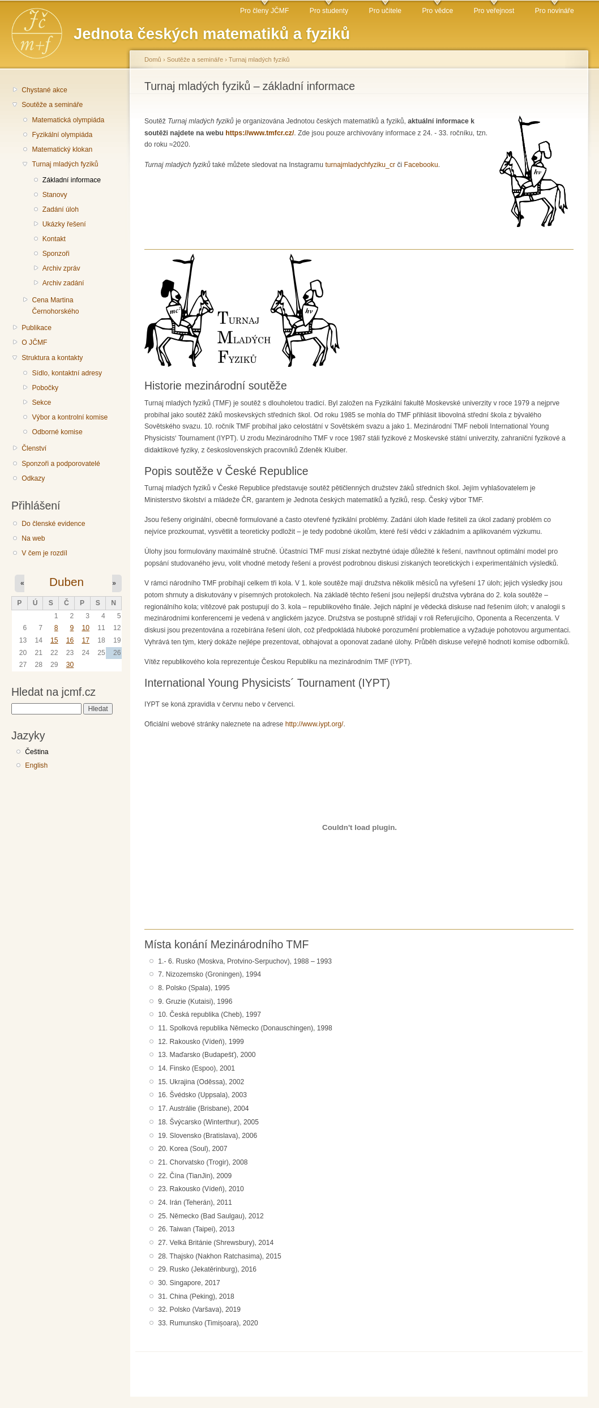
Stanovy (54, 195)
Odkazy (33, 478)
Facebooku (421, 165)
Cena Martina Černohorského (55, 306)
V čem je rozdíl (44, 553)
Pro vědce (437, 11)
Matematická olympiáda (68, 120)
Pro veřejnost (494, 11)
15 (54, 640)
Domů (152, 59)
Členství (34, 448)
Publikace (37, 328)
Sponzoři (56, 254)
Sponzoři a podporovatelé (61, 464)
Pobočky (45, 388)
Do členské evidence (53, 524)
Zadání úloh (60, 209)
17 (85, 640)
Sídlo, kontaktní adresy (67, 373)
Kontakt (54, 239)
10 (85, 628)
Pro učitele (385, 11)
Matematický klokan (62, 149)
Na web (33, 538)
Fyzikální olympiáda (62, 135)
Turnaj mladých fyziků (65, 164)
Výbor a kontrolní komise (70, 417)
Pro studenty (329, 11)
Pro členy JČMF (264, 11)
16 (70, 640)
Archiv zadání (63, 283)
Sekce (41, 402)
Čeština (36, 752)
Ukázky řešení (64, 224)
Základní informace (71, 180)
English (36, 765)
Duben (66, 581)
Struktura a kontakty (52, 358)
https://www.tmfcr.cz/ (259, 133)
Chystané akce (44, 90)
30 (70, 665)
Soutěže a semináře (52, 105)
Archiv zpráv (61, 268)
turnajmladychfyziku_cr (360, 165)
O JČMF (34, 342)
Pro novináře (554, 11)
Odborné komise (57, 432)
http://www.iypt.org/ (314, 724)
